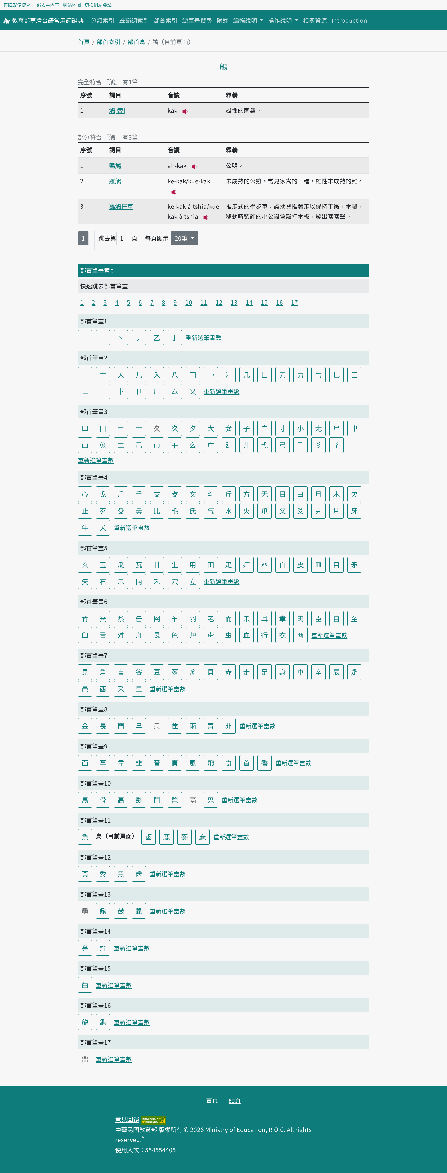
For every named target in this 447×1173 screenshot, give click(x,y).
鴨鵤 (115, 165)
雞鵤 (115, 181)
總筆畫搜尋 (197, 20)
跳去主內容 (47, 4)
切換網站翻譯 (98, 4)
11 (203, 302)
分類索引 (103, 20)
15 (264, 302)
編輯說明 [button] (246, 20)
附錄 (223, 20)
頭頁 (235, 1100)
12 (219, 302)
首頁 (84, 41)
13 (234, 302)
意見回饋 (127, 1119)
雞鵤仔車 (121, 206)
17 (294, 302)
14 (249, 302)
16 (279, 302)
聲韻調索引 (134, 20)
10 (188, 302)
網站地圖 (72, 4)
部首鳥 (136, 41)
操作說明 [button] (280, 20)
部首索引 (166, 20)
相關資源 (315, 20)
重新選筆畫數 (204, 337)
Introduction (349, 20)
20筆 (182, 238)
